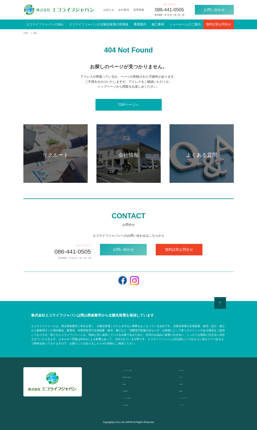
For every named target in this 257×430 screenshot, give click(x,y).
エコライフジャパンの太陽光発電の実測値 (98, 24)
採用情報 (138, 9)
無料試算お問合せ (218, 24)
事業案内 (140, 24)
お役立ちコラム (190, 369)
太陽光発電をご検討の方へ (141, 376)
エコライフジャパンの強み (45, 24)
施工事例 (158, 24)
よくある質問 (132, 404)
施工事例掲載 (132, 390)
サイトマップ (188, 404)
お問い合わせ (214, 10)
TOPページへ (128, 105)
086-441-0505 (169, 9)
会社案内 (123, 9)
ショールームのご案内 (185, 24)
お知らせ (108, 9)
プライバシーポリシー (194, 397)
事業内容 (129, 383)
